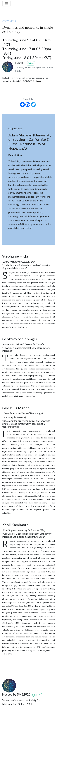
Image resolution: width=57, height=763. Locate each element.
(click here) (36, 81)
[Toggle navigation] (6, 4)
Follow (31, 63)
